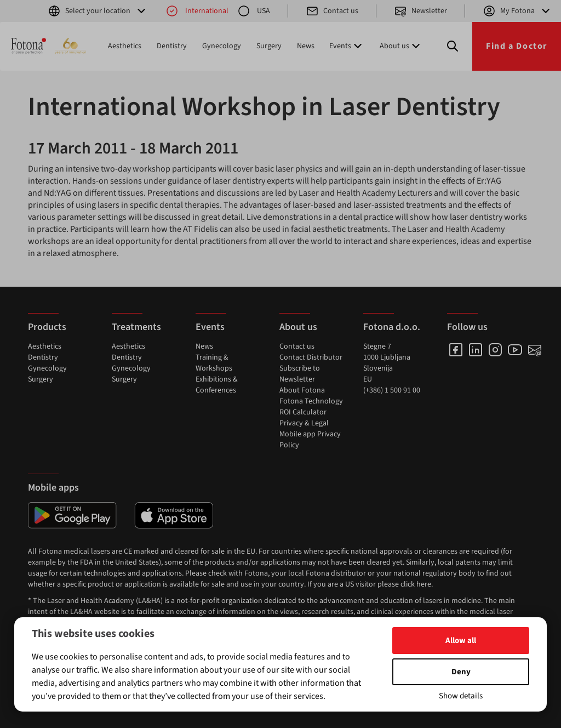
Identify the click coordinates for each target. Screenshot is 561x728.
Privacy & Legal (304, 423)
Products (47, 327)
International (196, 11)
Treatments (136, 327)
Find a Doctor (516, 46)
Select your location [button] (98, 11)
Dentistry (172, 46)
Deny (461, 672)
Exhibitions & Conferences (217, 385)
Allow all (460, 640)
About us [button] (401, 46)
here (423, 584)
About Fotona (302, 390)
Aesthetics (124, 46)
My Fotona (517, 11)
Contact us (332, 11)
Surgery (269, 46)
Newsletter (420, 11)
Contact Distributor (310, 357)
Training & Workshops (214, 363)
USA (253, 11)
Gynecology (221, 46)
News (305, 46)
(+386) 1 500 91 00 (391, 390)
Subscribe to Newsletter (299, 374)
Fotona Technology (311, 401)
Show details (461, 696)
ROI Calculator (303, 412)
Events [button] (346, 46)
